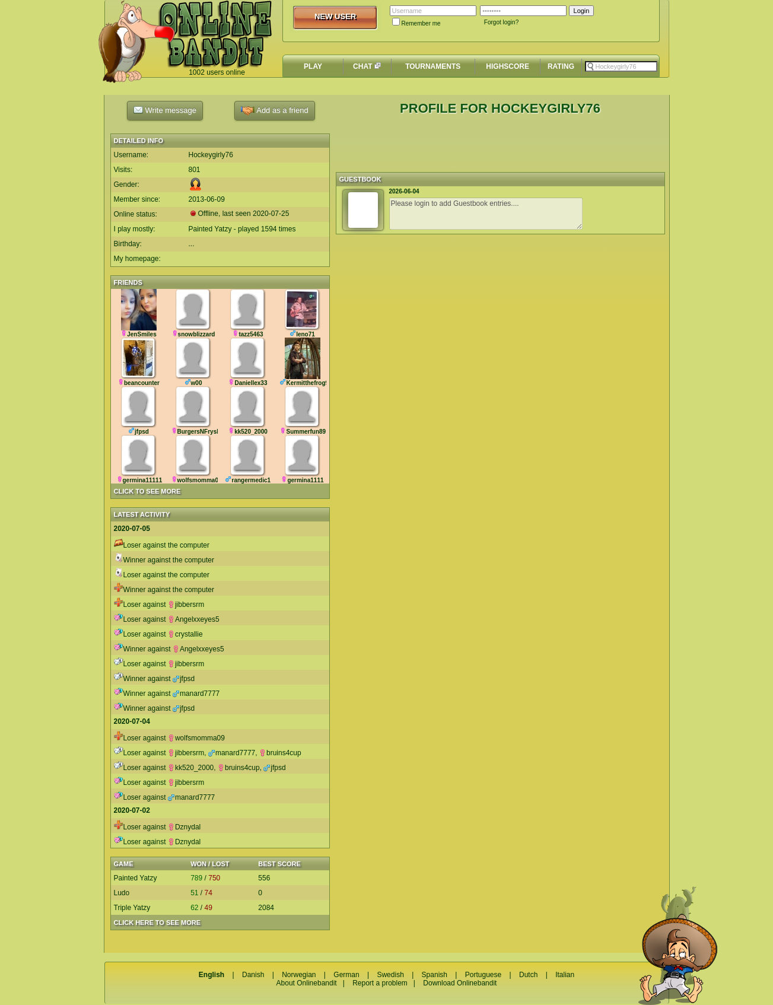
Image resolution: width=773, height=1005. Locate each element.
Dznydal (184, 827)
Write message (164, 110)
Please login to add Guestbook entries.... (486, 214)
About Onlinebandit (306, 983)
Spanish (434, 975)
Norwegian (299, 975)
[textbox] (621, 66)
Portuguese (483, 975)
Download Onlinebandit (460, 983)
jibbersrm (186, 604)
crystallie (185, 634)
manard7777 (196, 693)
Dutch (528, 975)
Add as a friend (274, 111)
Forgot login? (501, 22)
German (346, 975)
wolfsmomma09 (196, 738)
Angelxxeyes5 (194, 619)
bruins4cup (280, 753)
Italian (564, 975)
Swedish (390, 975)
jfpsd (184, 679)
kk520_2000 (191, 768)
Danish (253, 975)
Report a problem (380, 983)
